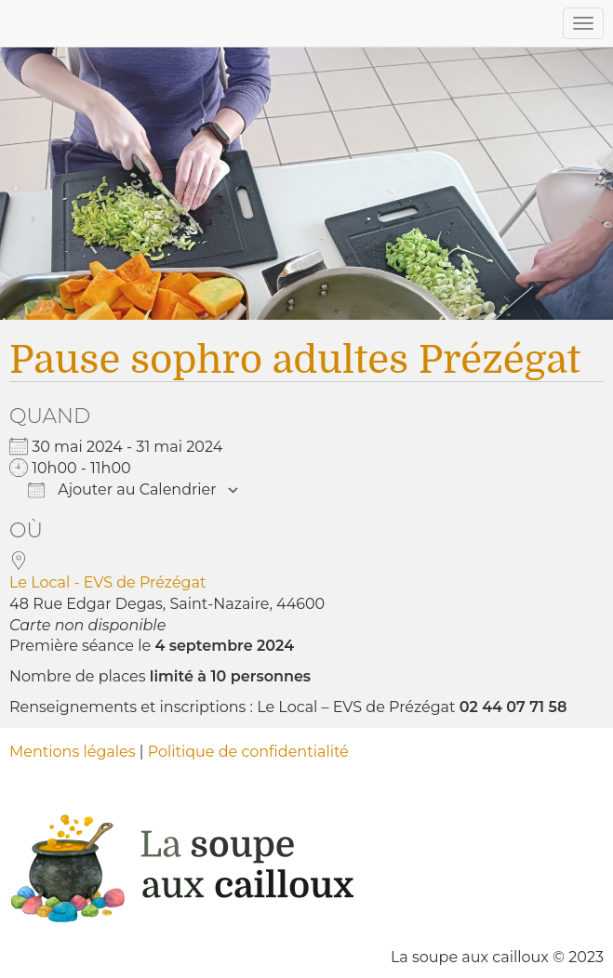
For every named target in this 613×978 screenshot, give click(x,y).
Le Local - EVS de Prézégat (107, 582)
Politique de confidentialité (248, 751)
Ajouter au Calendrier (122, 489)
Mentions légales (72, 751)
